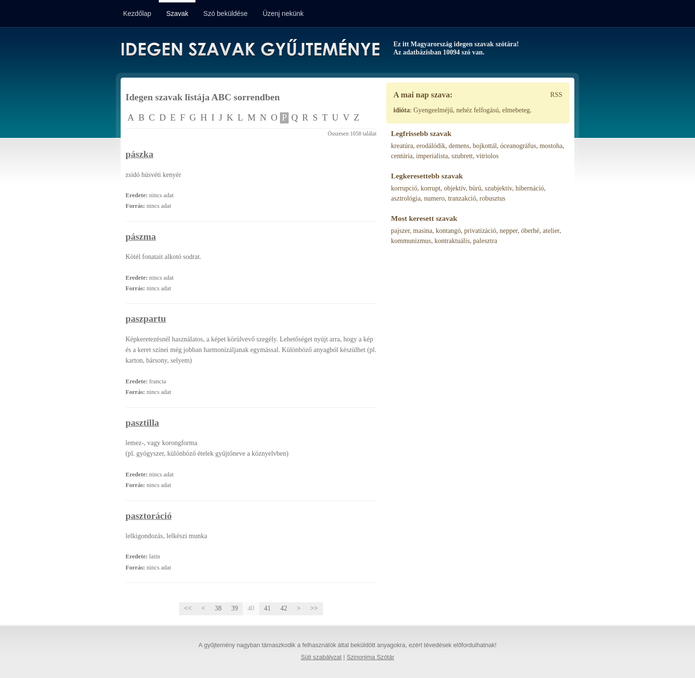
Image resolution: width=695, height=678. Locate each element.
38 (218, 608)
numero (434, 198)
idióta (401, 110)
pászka (139, 154)
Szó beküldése (225, 13)
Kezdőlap (137, 13)
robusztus (492, 198)
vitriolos (487, 156)
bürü (475, 188)
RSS (556, 94)
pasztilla (142, 423)
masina (422, 230)
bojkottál (485, 145)
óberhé (530, 230)
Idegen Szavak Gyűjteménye (250, 49)
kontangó (448, 230)
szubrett (462, 156)
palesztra (485, 240)
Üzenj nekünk (283, 13)
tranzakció (462, 198)
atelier (551, 230)
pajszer (400, 230)
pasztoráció (148, 516)
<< (188, 608)
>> (314, 608)
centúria (402, 156)
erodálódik (431, 145)
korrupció (404, 188)
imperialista (432, 156)
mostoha (551, 145)
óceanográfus (518, 145)
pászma (140, 236)
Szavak (177, 13)
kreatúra (402, 145)
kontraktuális (452, 240)
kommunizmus (411, 240)
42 (283, 608)
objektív (455, 188)
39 (234, 608)
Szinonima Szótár (370, 657)
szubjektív (498, 188)
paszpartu (145, 318)
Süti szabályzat (321, 657)
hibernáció (529, 188)
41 (267, 608)
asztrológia (405, 198)
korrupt (430, 188)
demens (459, 145)
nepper (509, 230)
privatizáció (480, 230)
